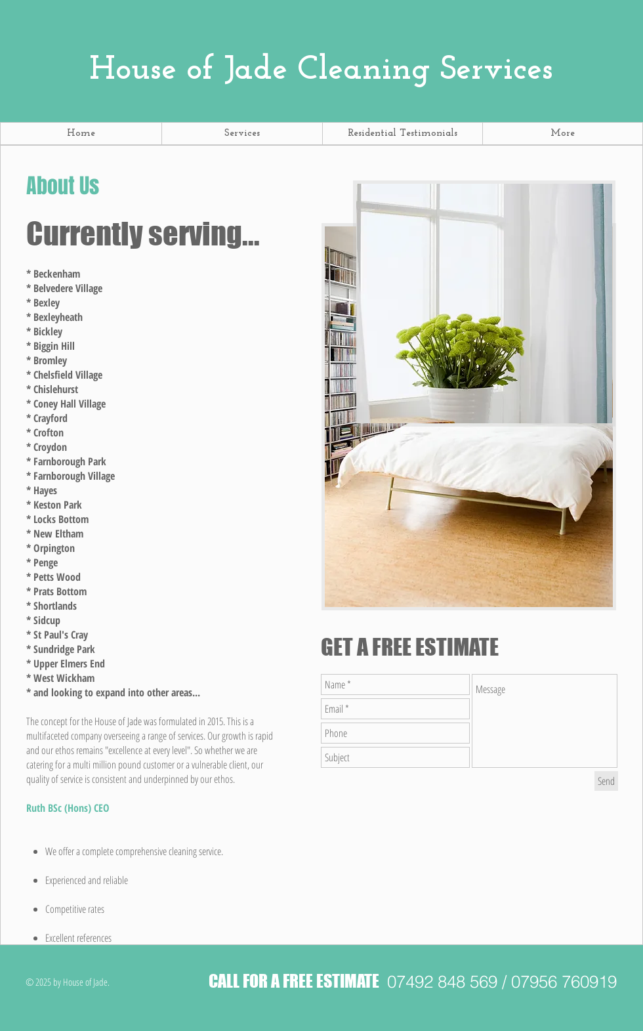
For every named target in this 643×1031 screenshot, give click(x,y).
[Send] (606, 781)
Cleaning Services (321, 70)
